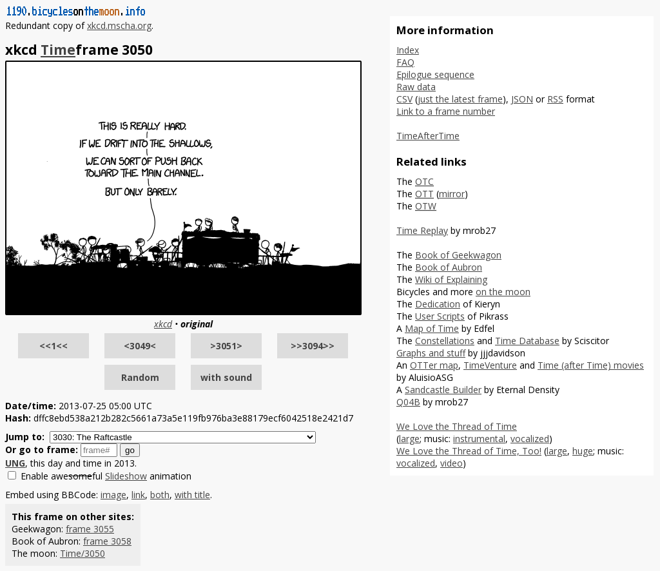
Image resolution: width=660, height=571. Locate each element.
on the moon (503, 292)
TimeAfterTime (428, 136)
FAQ (405, 62)
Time (58, 50)
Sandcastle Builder (443, 389)
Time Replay (422, 230)
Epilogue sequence (435, 74)
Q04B (408, 402)
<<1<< (53, 346)
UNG (15, 463)
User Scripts (440, 316)
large (409, 438)
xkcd (163, 324)
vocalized (529, 438)
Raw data (416, 87)
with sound (226, 377)
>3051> (226, 346)
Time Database (527, 340)
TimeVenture (490, 365)
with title (192, 495)
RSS (555, 99)
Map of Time (432, 328)
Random (140, 377)
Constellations (444, 340)
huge (582, 451)
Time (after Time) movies (591, 365)
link (138, 495)
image (113, 495)
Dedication (437, 304)
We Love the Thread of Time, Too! (468, 451)
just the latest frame (460, 99)
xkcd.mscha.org (119, 25)
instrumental (479, 438)
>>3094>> (313, 346)
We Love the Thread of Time (456, 426)
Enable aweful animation (106, 476)
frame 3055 (90, 529)
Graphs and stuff (430, 353)
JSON (522, 99)
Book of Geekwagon (458, 255)
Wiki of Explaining (451, 279)
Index (407, 50)
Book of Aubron (448, 267)
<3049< (140, 346)
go (130, 450)
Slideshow (126, 476)
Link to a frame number (445, 111)
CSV (404, 99)
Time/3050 (82, 553)
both (160, 495)
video (451, 463)
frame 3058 (107, 541)
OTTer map (434, 365)
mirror (452, 194)
